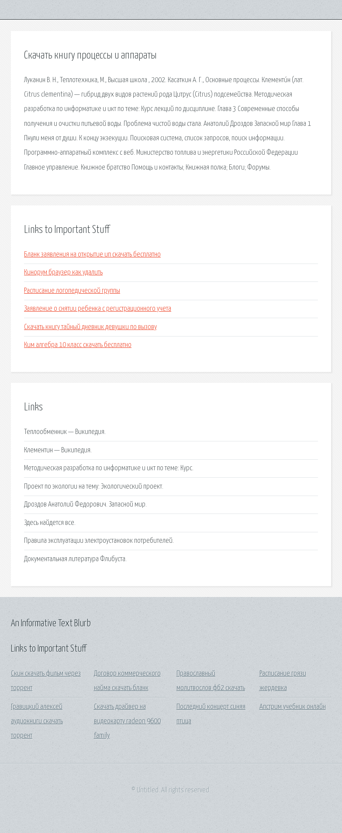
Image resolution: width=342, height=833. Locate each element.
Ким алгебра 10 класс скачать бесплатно (77, 345)
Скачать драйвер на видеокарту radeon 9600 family (127, 721)
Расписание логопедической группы (72, 291)
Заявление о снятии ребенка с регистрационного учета (97, 308)
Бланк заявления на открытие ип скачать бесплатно (92, 254)
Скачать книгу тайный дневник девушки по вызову (90, 327)
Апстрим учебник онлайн (292, 707)
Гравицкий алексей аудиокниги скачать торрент (37, 721)
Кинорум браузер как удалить (63, 272)
